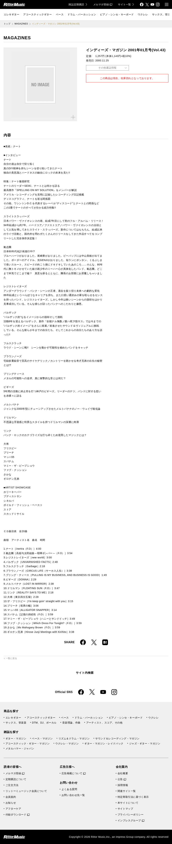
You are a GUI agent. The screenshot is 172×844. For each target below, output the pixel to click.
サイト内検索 (85, 672)
